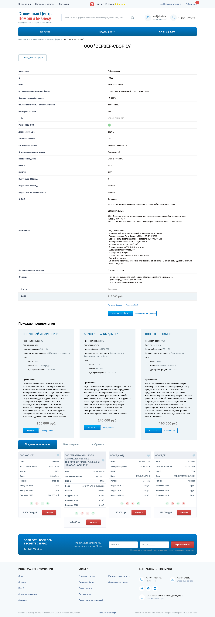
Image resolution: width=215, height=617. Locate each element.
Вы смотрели (71, 444)
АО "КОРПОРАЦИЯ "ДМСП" (101, 334)
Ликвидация (85, 594)
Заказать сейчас (120, 313)
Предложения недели (37, 444)
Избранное (191, 4)
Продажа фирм (86, 582)
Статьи (22, 582)
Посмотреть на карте (155, 599)
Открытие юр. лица (118, 582)
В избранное (47, 431)
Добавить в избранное (145, 313)
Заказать (49, 512)
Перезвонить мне (170, 4)
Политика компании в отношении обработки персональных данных (166, 613)
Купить (30, 431)
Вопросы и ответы (44, 4)
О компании (24, 4)
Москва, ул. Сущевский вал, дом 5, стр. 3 (165, 596)
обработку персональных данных (181, 550)
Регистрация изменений (91, 600)
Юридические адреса (119, 576)
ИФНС (21, 588)
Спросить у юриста (186, 581)
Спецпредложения (27, 594)
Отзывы (22, 600)
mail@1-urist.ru (185, 578)
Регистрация (85, 588)
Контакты (64, 4)
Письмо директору (107, 613)
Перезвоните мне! (182, 545)
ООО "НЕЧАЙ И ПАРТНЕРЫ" (40, 334)
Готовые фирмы (115, 305)
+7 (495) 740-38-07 (187, 17)
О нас (21, 576)
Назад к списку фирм (33, 57)
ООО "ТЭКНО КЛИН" (157, 334)
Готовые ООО (132, 305)
